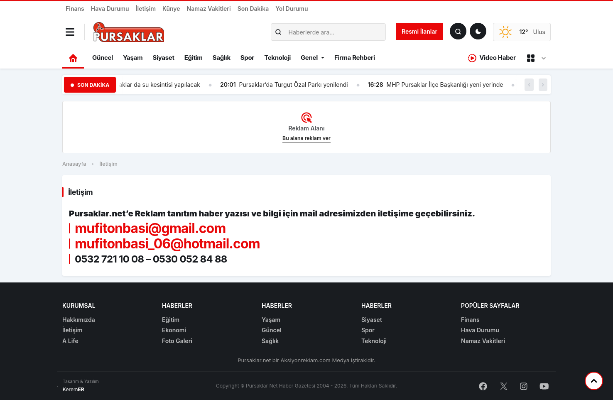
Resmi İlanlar (419, 31)
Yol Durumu (291, 8)
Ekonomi (174, 330)
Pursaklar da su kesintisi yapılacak (153, 84)
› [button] (543, 84)
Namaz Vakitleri (209, 8)
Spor (247, 57)
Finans (75, 8)
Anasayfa (74, 164)
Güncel (102, 57)
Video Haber (492, 58)
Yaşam (132, 57)
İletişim (146, 8)
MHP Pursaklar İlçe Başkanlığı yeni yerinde (445, 84)
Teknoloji (277, 57)
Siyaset (163, 57)
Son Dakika (253, 8)
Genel (309, 57)
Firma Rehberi (354, 57)
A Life (70, 340)
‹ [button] (529, 84)
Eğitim (193, 57)
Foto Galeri (177, 340)
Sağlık (221, 57)
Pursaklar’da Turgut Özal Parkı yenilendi (293, 84)
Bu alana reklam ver (306, 138)
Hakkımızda (78, 319)
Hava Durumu (110, 8)
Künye (171, 8)
